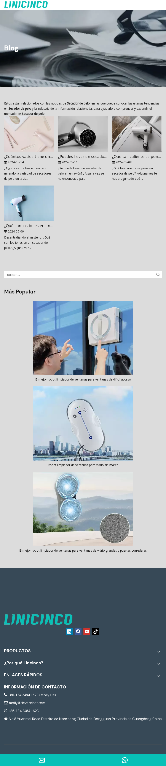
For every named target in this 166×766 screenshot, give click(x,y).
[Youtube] (86, 631)
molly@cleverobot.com (27, 702)
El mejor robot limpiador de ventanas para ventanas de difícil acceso (83, 379)
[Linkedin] (69, 631)
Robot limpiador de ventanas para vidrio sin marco (83, 465)
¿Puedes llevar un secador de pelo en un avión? (82, 156)
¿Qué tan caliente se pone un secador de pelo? (136, 156)
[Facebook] (78, 631)
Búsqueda (158, 274)
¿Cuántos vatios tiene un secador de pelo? (29, 156)
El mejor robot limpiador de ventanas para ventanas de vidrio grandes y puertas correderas (83, 550)
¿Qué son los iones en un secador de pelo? (29, 225)
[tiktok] (95, 631)
